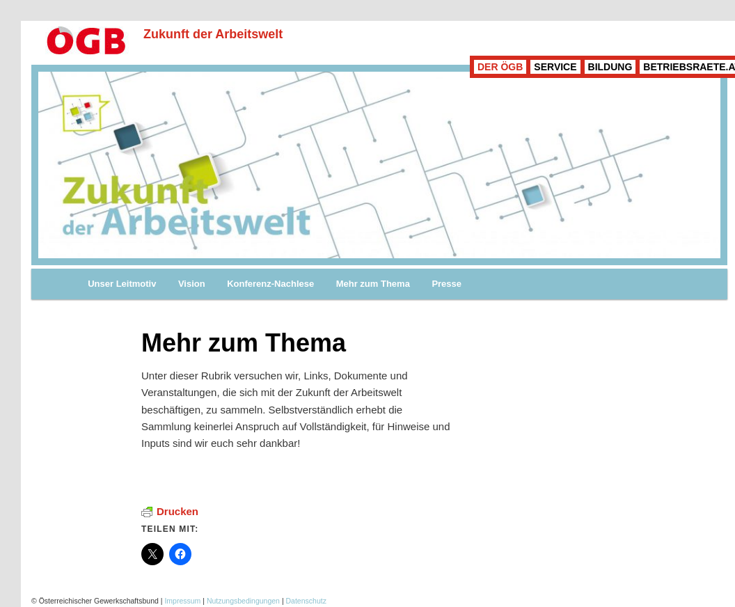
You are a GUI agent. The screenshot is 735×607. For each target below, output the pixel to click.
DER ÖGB (500, 66)
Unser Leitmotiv (122, 283)
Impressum (182, 601)
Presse (446, 283)
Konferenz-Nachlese (270, 283)
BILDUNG (610, 66)
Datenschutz (306, 601)
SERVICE (555, 66)
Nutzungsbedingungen (243, 601)
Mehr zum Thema (373, 283)
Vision (191, 283)
